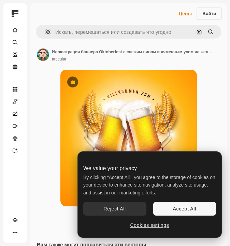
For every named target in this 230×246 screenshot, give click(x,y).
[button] (45, 32)
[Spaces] (15, 101)
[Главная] (15, 30)
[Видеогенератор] (15, 126)
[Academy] (15, 220)
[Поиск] (15, 42)
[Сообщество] (15, 67)
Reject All (115, 208)
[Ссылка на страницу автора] (43, 55)
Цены (185, 13)
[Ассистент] (15, 150)
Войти (209, 13)
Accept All (184, 208)
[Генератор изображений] (15, 113)
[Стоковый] (15, 54)
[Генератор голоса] (15, 138)
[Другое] (15, 232)
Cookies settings (149, 225)
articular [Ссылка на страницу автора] (59, 59)
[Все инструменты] (15, 89)
